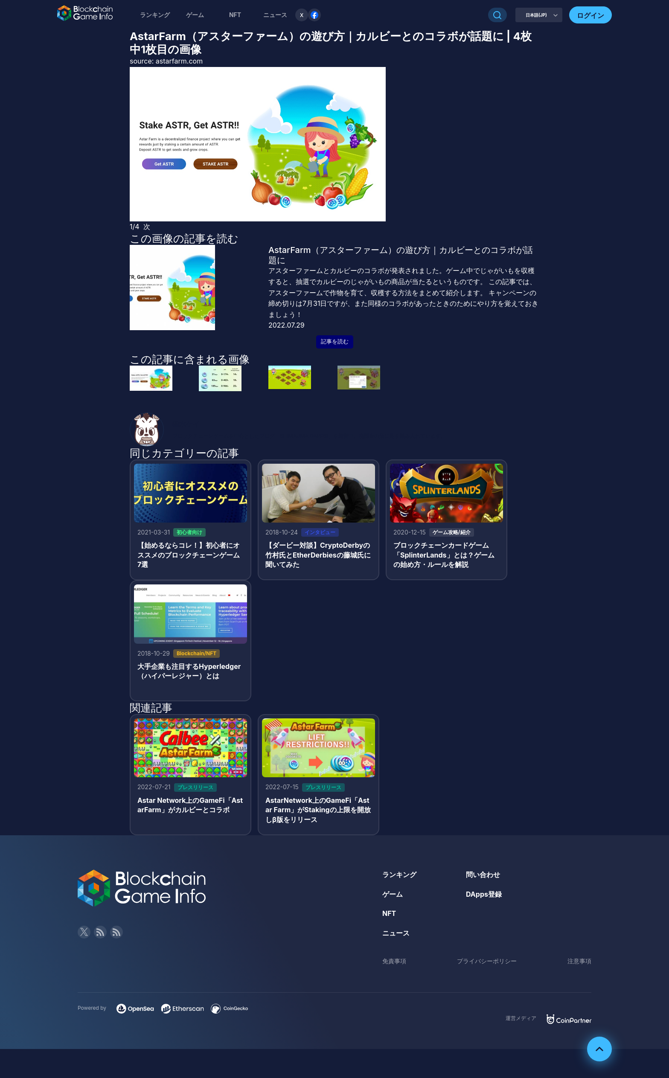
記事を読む (335, 341)
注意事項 (579, 961)
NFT (235, 14)
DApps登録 (484, 894)
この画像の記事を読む (184, 238)
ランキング (155, 14)
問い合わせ (483, 874)
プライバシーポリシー (487, 961)
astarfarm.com (179, 61)
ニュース (396, 933)
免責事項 (394, 961)
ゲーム (195, 14)
